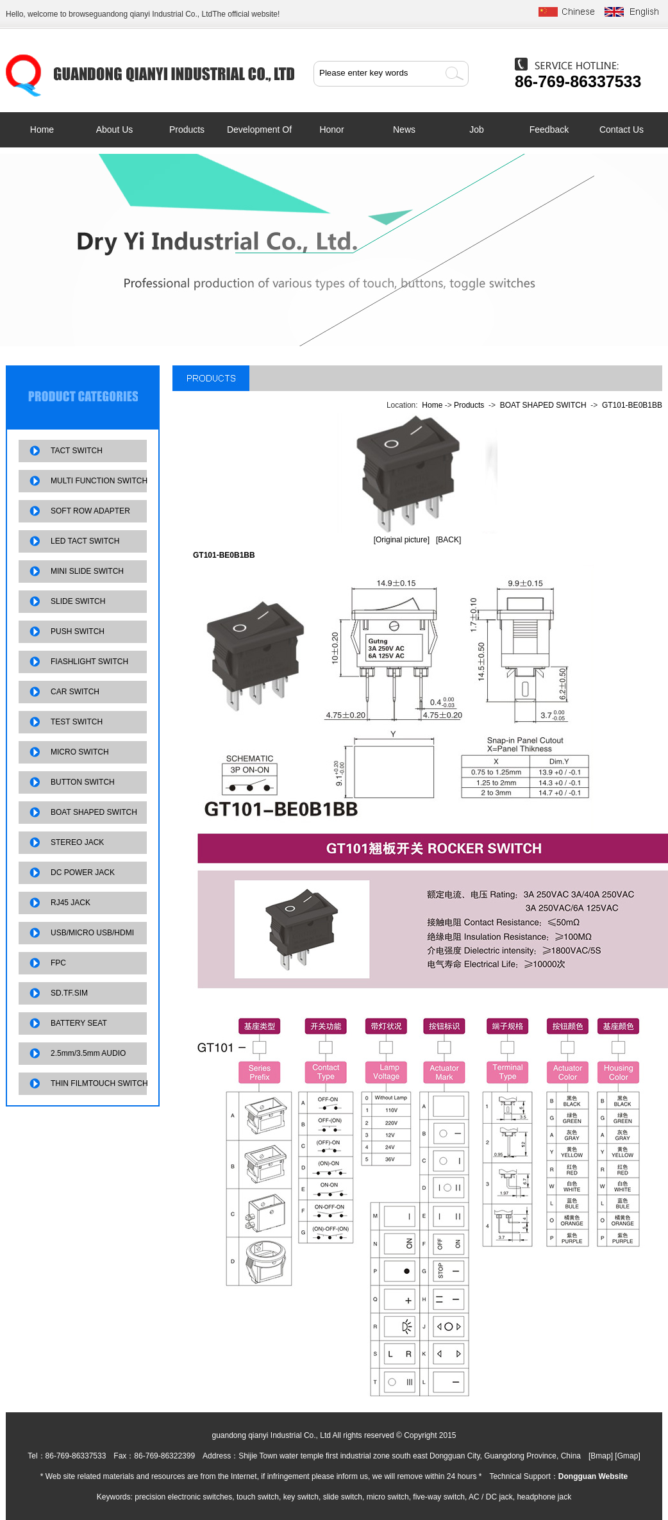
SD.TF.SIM (69, 993)
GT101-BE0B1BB (632, 405)
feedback (549, 129)
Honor (331, 129)
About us (114, 129)
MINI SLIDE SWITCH (87, 571)
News (404, 129)
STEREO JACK (77, 842)
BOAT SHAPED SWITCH (94, 812)
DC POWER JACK (83, 872)
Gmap (628, 1455)
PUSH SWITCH (77, 631)
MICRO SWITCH (80, 751)
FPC (58, 962)
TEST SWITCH (77, 721)
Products (187, 129)
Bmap (600, 1455)
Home (42, 129)
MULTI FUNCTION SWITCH (99, 480)
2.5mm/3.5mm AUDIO (88, 1053)
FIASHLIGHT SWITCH (89, 661)
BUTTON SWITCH (83, 782)
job (476, 129)
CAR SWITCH (75, 691)
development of (259, 129)
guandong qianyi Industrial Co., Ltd (153, 14)
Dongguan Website (593, 1476)
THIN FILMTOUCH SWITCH (99, 1083)
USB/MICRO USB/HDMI (92, 932)
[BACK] (448, 539)
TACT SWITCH (77, 450)
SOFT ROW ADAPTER (90, 510)
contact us (621, 129)
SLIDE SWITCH (78, 601)
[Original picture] (402, 539)
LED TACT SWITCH (85, 541)
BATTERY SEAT (79, 1023)
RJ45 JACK (70, 902)
